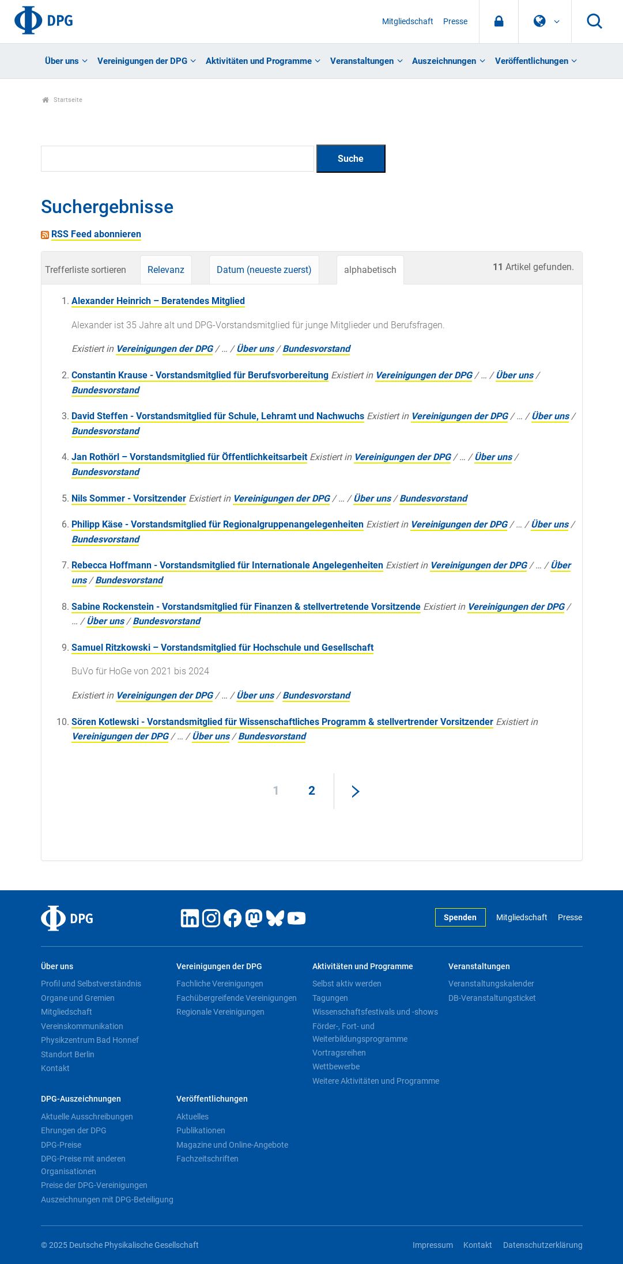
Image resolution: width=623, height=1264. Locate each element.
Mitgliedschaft (407, 21)
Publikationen (200, 1130)
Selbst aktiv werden (347, 983)
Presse (455, 21)
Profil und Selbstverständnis (91, 983)
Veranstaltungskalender (491, 983)
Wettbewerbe (336, 1066)
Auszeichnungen (444, 61)
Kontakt (55, 1068)
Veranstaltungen (362, 61)
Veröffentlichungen (531, 61)
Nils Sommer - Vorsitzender (128, 498)
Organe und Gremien (78, 998)
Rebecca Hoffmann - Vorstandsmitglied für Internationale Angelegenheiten (227, 565)
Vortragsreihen (339, 1052)
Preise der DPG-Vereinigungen (94, 1185)
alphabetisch (370, 269)
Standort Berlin (68, 1054)
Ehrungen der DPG (74, 1130)
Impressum (433, 1245)
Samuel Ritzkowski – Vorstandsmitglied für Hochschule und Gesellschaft (222, 647)
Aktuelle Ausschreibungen (87, 1116)
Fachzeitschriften (207, 1158)
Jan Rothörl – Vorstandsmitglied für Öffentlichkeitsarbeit (189, 456)
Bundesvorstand (316, 348)
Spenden (460, 918)
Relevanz (166, 269)
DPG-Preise (61, 1144)
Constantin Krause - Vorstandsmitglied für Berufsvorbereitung (200, 375)
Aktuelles (192, 1116)
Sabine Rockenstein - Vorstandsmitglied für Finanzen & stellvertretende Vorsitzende (246, 606)
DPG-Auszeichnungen (81, 1099)
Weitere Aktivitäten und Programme (375, 1080)
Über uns (62, 61)
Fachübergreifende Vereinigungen (236, 998)
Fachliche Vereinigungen (219, 983)
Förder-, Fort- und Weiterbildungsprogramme (359, 1032)
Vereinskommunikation (82, 1026)
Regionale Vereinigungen (220, 1011)
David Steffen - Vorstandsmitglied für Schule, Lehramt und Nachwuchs (217, 416)
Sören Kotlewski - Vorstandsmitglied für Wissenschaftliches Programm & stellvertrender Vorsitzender (282, 721)
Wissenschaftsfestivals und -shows (375, 1011)
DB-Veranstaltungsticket (492, 998)
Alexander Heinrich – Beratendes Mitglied (158, 300)
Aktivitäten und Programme (259, 61)
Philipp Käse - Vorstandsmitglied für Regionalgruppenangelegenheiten (217, 524)
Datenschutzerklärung (543, 1245)
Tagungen (330, 998)
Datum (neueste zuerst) (264, 269)
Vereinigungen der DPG (142, 61)
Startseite (62, 100)
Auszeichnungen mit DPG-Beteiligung (107, 1199)
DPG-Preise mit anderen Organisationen (83, 1165)
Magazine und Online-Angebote (232, 1144)
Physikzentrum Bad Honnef (90, 1040)
